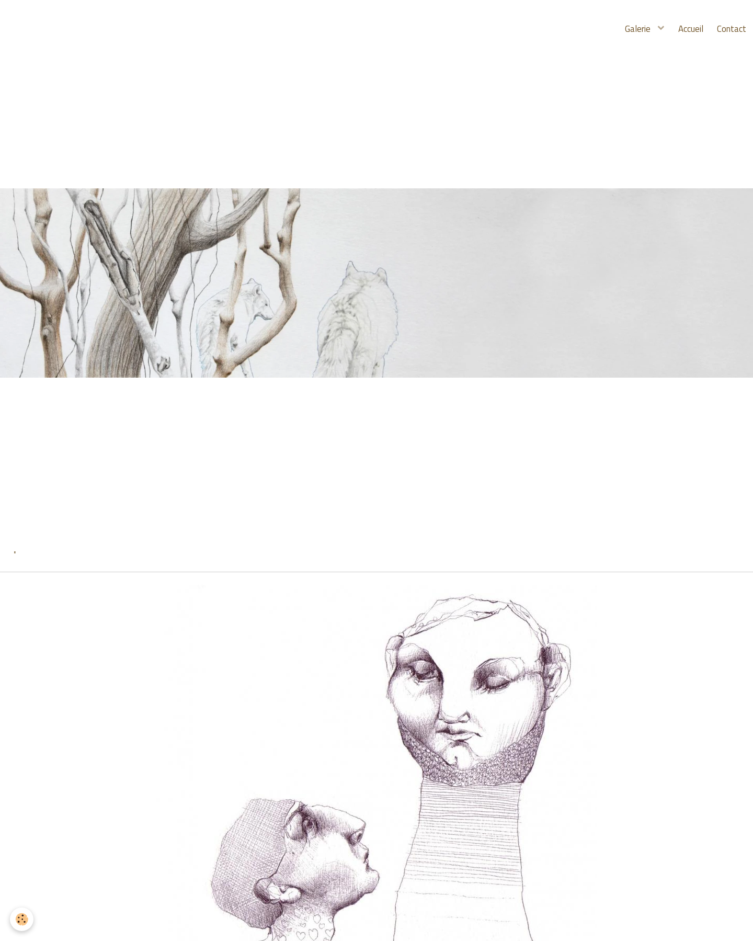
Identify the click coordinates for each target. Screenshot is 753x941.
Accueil (687, 29)
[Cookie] (22, 919)
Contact (730, 29)
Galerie (634, 29)
